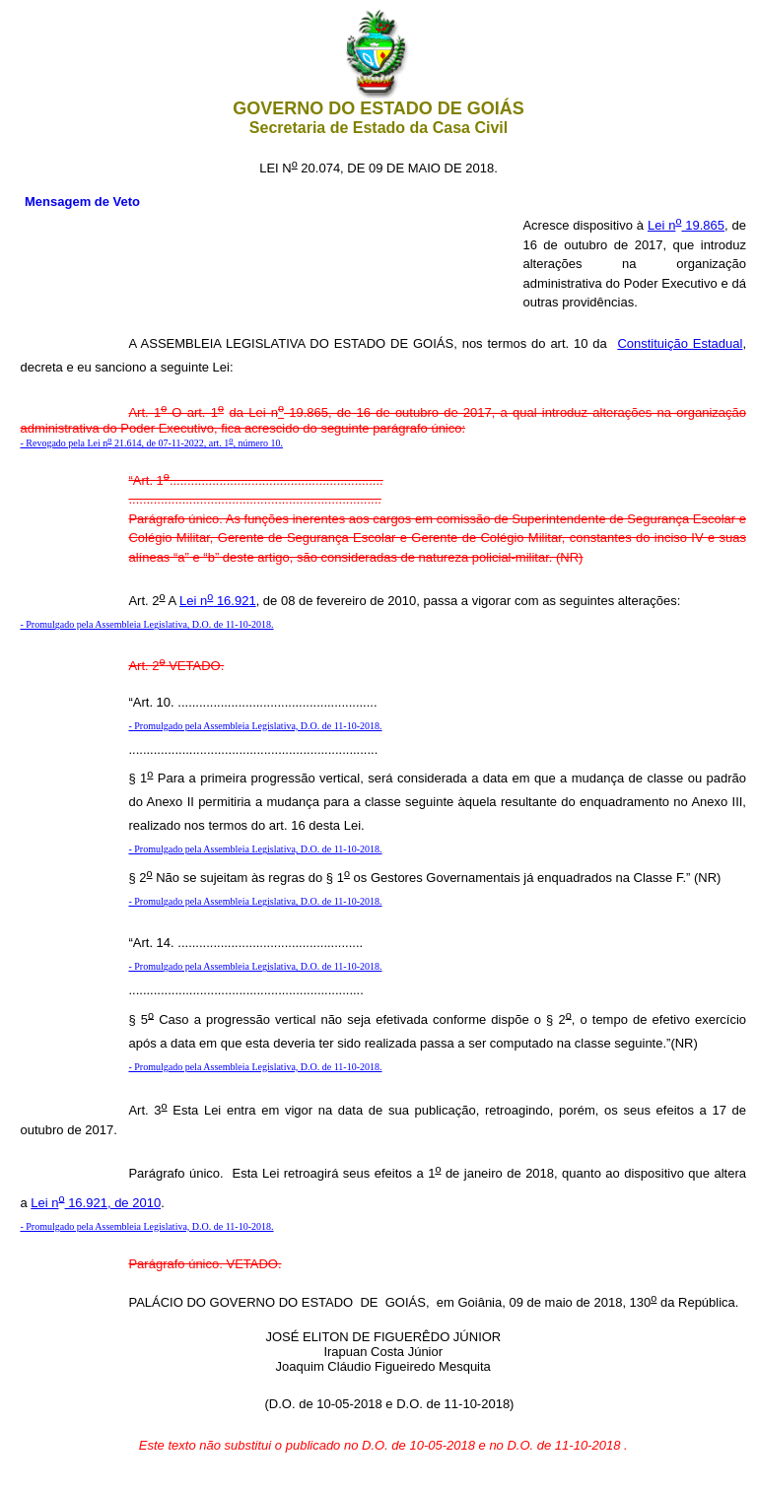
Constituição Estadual (679, 343)
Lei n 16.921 (217, 600)
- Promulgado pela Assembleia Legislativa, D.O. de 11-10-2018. (146, 624)
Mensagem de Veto (82, 201)
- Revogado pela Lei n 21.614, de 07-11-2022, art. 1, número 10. (151, 443)
